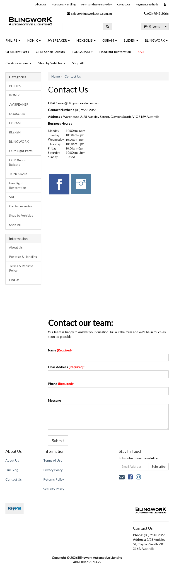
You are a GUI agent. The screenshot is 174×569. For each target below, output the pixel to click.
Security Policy (53, 489)
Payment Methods (147, 4)
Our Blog (11, 470)
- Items (152, 26)
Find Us (14, 280)
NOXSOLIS (86, 40)
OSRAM (109, 40)
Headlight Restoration (115, 52)
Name (60, 350)
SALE (141, 52)
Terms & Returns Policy (21, 268)
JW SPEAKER (59, 40)
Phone (60, 384)
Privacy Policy (53, 470)
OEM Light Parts (17, 52)
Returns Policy (53, 479)
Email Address (65, 367)
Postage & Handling (63, 4)
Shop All (78, 63)
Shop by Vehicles (51, 63)
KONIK (34, 40)
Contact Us (123, 4)
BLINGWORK (156, 40)
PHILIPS (12, 40)
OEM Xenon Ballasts (50, 52)
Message (54, 400)
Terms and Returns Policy (96, 4)
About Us (40, 4)
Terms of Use (52, 460)
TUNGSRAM (82, 52)
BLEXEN (131, 40)
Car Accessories (18, 63)
